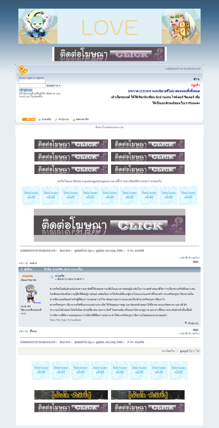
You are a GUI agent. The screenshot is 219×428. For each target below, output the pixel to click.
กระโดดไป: (168, 351)
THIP (119, 250)
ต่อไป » (196, 257)
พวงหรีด (59, 276)
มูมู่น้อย (100, 250)
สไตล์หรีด (27, 276)
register (40, 77)
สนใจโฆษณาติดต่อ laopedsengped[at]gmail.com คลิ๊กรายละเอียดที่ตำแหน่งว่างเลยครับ (109, 181)
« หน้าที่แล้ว (185, 257)
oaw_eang (110, 250)
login (29, 77)
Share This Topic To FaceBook (65, 320)
